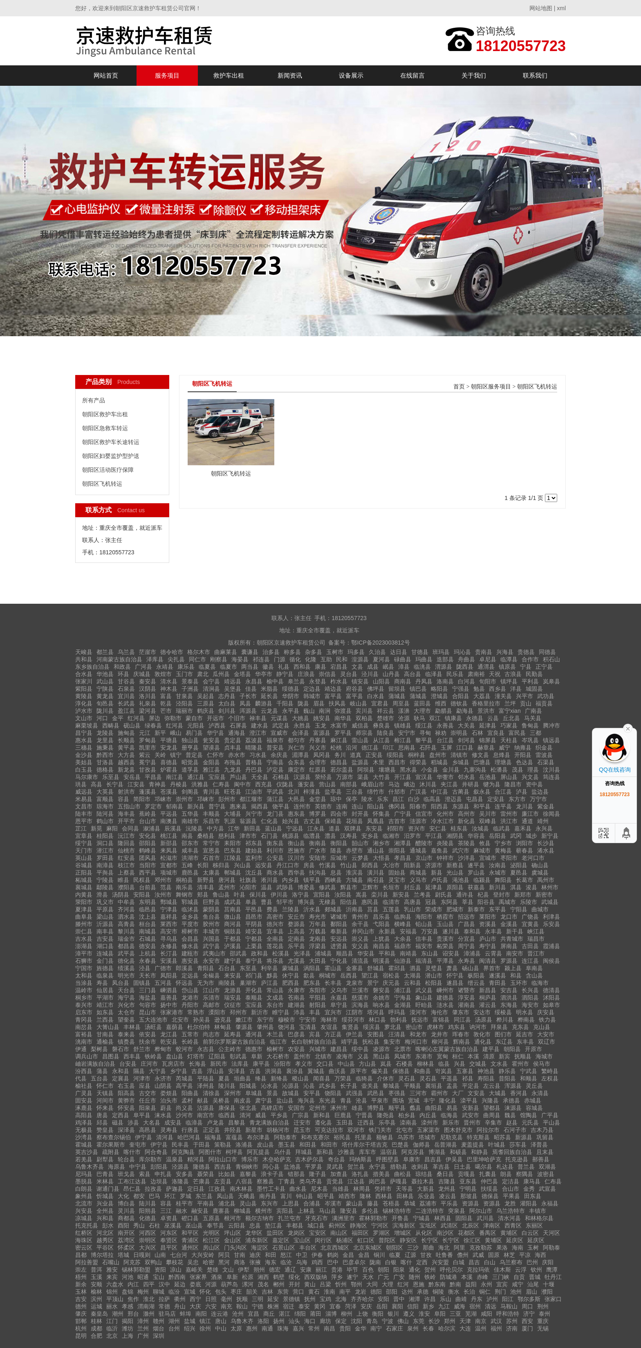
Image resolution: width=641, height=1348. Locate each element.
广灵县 (83, 1093)
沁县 (309, 1085)
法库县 (240, 1063)
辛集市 (493, 1122)
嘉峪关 (194, 1269)
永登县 (317, 681)
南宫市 (205, 1115)
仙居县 (105, 990)
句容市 (147, 1005)
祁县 (467, 1078)
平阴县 (253, 924)
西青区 (513, 1225)
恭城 (409, 1203)
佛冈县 (397, 806)
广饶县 (530, 916)
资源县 (470, 1203)
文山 (228, 1269)
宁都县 (253, 938)
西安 (527, 1321)
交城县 (477, 1063)
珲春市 (460, 1034)
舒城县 (375, 968)
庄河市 (149, 1063)
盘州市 (437, 755)
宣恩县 (211, 850)
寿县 (102, 983)
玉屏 (446, 747)
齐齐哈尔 (362, 1299)
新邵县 (168, 843)
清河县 (164, 1137)
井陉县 (232, 1130)
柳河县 (440, 1041)
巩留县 (545, 1137)
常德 (164, 1306)
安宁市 (406, 733)
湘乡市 (381, 843)
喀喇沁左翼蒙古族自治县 (446, 1049)
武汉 (496, 1321)
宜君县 (379, 703)
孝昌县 (402, 858)
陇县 (303, 703)
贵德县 (526, 652)
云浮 (521, 1269)
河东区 (168, 1233)
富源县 (321, 733)
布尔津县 (258, 1137)
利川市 (275, 850)
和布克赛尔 (315, 1137)
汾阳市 (282, 1063)
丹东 (476, 1299)
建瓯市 (190, 953)
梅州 (143, 1291)
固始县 (397, 872)
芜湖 (471, 1313)
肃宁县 (263, 1100)
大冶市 (391, 865)
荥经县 (323, 777)
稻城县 (439, 762)
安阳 (383, 1299)
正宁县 (544, 666)
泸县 (521, 791)
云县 (493, 718)
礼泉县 (147, 703)
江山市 (211, 990)
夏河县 (381, 659)
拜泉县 (499, 1027)
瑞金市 (126, 938)
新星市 (253, 1130)
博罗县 (317, 813)
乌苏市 (406, 1137)
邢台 (133, 1313)
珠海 (283, 1328)
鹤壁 (279, 1277)
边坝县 (159, 1181)
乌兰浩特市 (510, 1210)
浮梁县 (317, 946)
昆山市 (147, 1012)
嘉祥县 (168, 916)
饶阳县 (333, 1093)
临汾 (174, 1291)
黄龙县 (105, 696)
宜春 (335, 1306)
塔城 (123, 1255)
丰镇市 (537, 1210)
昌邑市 (253, 916)
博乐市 (249, 1159)
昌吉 (474, 1262)
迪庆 (255, 1255)
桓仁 (458, 1056)
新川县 (497, 887)
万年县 (317, 924)
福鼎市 (402, 946)
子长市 (248, 696)
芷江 (81, 828)
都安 (139, 1196)
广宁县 (402, 813)
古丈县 (311, 821)
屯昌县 (474, 799)
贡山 (525, 703)
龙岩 (360, 1291)
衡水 (453, 1291)
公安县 (275, 858)
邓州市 (163, 880)
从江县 (381, 740)
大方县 (126, 755)
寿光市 (317, 916)
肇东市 (460, 1012)
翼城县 (316, 1071)
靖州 (543, 821)
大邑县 (296, 799)
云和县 (412, 983)
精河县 (195, 1159)
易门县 (194, 733)
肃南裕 (476, 674)
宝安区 (317, 1233)
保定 (341, 1321)
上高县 (296, 931)
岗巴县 (377, 1181)
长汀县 (168, 953)
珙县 (81, 784)
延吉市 (524, 1034)
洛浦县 (244, 1144)
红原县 (317, 769)
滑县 (102, 894)
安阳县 (141, 894)
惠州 (252, 1328)
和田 (270, 1255)
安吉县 (509, 990)
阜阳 (440, 1313)
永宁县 (377, 1166)
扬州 (279, 1321)
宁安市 (307, 1019)
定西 (422, 1262)
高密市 (275, 916)
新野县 (205, 880)
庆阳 (548, 1262)
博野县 (375, 1108)
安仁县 (437, 828)
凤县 (245, 703)
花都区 (466, 1233)
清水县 (168, 681)
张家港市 (171, 1012)
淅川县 (269, 880)
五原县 (211, 1218)
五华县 (190, 813)
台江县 (445, 740)
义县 (363, 1056)
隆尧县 (385, 1115)
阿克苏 (132, 1262)
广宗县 (300, 1115)
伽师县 (421, 1144)
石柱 (154, 1225)
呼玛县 (397, 1012)
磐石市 (120, 1049)
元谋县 (279, 718)
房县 (309, 865)
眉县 (319, 703)
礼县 (283, 666)
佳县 (251, 688)
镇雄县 (402, 725)
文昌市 (83, 806)
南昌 (329, 1328)
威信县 (360, 725)
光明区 (211, 1233)
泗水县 (126, 916)
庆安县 (545, 1012)
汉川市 (296, 858)
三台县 (354, 791)
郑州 (449, 1321)
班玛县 (441, 652)
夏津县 (83, 909)
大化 (123, 1196)
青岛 (372, 1321)
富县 (166, 696)
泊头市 (168, 1100)
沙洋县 (466, 858)
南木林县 (241, 1188)
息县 (336, 872)
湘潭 (414, 1299)
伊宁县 (143, 1137)
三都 (535, 733)
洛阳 (263, 1321)
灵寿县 (168, 1130)
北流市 (83, 1203)
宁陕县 (105, 688)
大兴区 (147, 1247)
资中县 (534, 784)
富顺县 (105, 799)
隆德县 (201, 1166)
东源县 (460, 806)
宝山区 (302, 1240)
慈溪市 (360, 997)
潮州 (117, 1313)
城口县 (316, 1225)
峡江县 (536, 931)
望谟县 (211, 747)
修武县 (327, 887)
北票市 (402, 1049)
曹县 (266, 902)
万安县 (429, 931)
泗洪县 (509, 997)
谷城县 (83, 865)
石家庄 (394, 1328)
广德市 (163, 968)
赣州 (158, 1321)
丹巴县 (253, 769)
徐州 (205, 1328)
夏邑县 (518, 872)
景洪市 (486, 710)
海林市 (329, 1019)
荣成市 (433, 909)
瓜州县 (221, 674)
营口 (298, 1291)
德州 (81, 1306)
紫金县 (545, 806)
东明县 (147, 902)
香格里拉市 (486, 703)
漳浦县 (472, 953)
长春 (428, 1328)
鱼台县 (211, 916)
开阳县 (522, 755)
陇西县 (464, 666)
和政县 (122, 666)
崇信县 (327, 674)
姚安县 (321, 718)
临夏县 (207, 666)
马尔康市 (86, 777)
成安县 (173, 1122)
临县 (444, 1063)
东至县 (248, 968)
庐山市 (487, 938)
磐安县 (381, 990)
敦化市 (482, 1034)
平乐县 (449, 1203)
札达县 (504, 1166)
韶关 (252, 1291)
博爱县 (306, 887)
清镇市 (459, 755)
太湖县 (412, 975)
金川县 (450, 769)
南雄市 (190, 821)
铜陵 (438, 1291)
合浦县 (311, 1203)
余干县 (360, 924)
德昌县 (338, 762)
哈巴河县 (188, 1137)
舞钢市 (184, 894)
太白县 (226, 703)
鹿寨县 (221, 1210)
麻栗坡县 (86, 725)
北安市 (180, 1019)
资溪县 (487, 924)
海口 (310, 1321)
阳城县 (248, 1085)
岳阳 (382, 1306)
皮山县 (265, 1144)
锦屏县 (487, 740)
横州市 (263, 1210)
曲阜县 (83, 916)
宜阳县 (321, 894)
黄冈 (319, 1306)
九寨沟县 (475, 769)
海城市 (544, 1056)
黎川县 (126, 931)
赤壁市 (354, 850)
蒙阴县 (211, 909)
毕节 (352, 1269)
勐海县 (464, 710)
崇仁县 (83, 931)
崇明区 (147, 1240)
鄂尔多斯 (529, 1299)
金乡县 (190, 916)
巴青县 (105, 1174)
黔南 (455, 1284)
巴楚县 (400, 1144)
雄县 (357, 1108)
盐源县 (360, 762)
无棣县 (327, 902)
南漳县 (105, 865)
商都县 (126, 1218)
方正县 (333, 1034)
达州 (407, 1291)
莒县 (373, 909)
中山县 (346, 1063)
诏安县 (450, 953)
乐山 (445, 1299)
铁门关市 (380, 1130)
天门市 (83, 850)
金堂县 (317, 799)
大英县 (105, 791)
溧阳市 (217, 1012)
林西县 (442, 1218)
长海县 (197, 1063)
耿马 (419, 718)
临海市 (540, 983)
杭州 (81, 1328)
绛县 (261, 1078)
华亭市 (263, 674)
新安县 (401, 894)
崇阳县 (397, 850)
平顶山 (114, 1299)
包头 (220, 1291)
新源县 (523, 1137)
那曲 (428, 1247)
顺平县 (397, 1108)
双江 (435, 718)
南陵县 (226, 983)
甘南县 (105, 1034)
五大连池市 (153, 1019)
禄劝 (440, 733)
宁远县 (294, 828)
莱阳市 (487, 916)
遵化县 (323, 1122)
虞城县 (540, 872)
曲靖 (461, 1299)
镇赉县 (126, 1041)
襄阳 (397, 1306)
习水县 (258, 755)
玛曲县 (424, 659)
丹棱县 (178, 784)
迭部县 (445, 659)
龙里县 (105, 740)
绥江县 (424, 725)
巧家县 (509, 725)
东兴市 (269, 1203)
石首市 (211, 858)
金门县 (105, 960)
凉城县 (83, 1218)
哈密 (208, 1262)
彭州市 (226, 799)
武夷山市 (214, 953)
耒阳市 (232, 843)
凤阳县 (168, 975)
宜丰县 (275, 931)
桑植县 (205, 835)
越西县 (126, 762)
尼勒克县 (451, 1137)
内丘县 (428, 1115)
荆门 (500, 1291)
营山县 (327, 784)
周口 (527, 1306)
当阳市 (147, 865)
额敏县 (384, 1137)
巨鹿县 (343, 1115)
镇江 (205, 1321)
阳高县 (126, 1093)
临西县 (226, 1115)
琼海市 (105, 806)
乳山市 (412, 909)
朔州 (259, 1269)
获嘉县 (476, 887)
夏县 (224, 1078)
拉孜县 (153, 1188)
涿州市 (338, 1108)
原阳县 (455, 887)
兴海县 (504, 652)
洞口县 (105, 843)
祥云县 (385, 710)
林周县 (361, 1188)
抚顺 (242, 1299)
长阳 (202, 865)
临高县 (432, 799)
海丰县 (126, 813)
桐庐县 (487, 997)
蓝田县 (422, 703)
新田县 (252, 828)
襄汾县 (294, 1071)
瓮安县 (211, 740)
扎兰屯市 (289, 1218)
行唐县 (190, 1130)
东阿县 (449, 902)
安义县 (360, 946)
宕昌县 (338, 666)
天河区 (551, 1233)
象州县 (83, 1196)
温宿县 (388, 1152)
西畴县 (110, 725)
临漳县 (194, 1122)
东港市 (424, 1056)
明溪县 (381, 960)
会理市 (317, 762)
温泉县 (174, 1159)
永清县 (540, 1093)
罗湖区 (381, 1233)
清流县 (360, 960)
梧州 (81, 1277)
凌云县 (447, 1196)
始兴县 (290, 821)
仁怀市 (215, 755)
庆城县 (141, 674)
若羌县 (83, 1159)
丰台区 (307, 1247)
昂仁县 (132, 1188)
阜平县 (141, 1115)
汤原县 (483, 1019)
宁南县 (275, 762)
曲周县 (491, 1115)
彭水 (108, 1225)
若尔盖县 (341, 769)
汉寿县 (348, 835)
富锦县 (441, 1019)
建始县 (253, 850)
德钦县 (459, 703)
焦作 (133, 1299)
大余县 (402, 938)
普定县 (194, 755)
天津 (465, 1321)
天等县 (404, 1188)
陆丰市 (83, 813)
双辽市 (546, 1041)
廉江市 (530, 813)
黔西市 (105, 755)
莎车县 (518, 1144)
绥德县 (290, 688)
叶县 (239, 894)
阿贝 (224, 1255)
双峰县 (487, 821)
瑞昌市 (536, 938)
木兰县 (275, 1034)
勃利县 (398, 1019)
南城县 (147, 931)
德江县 (370, 747)
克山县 (541, 1027)
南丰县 (105, 931)
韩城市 (311, 696)
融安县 (199, 1210)
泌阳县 (518, 865)
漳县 (404, 666)
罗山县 (476, 872)
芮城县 (184, 1078)
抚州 (310, 1299)
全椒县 (211, 975)
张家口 (553, 1299)
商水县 (275, 872)
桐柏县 (184, 880)
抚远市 (419, 1019)
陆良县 (385, 733)
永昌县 (253, 681)
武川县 (485, 1218)
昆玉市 (302, 1130)
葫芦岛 (229, 1284)
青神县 (157, 784)
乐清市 (211, 997)
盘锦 (127, 1291)
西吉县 (222, 1166)
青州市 (360, 916)
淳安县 (466, 997)
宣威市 (279, 733)
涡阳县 (311, 968)
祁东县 (253, 843)
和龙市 (418, 1034)
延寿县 (232, 1034)
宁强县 (460, 688)
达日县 (398, 652)
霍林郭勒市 (373, 1218)
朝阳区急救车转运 (105, 428)
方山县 (367, 1063)
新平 (160, 733)
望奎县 (126, 1019)
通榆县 (105, 1041)
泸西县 (217, 725)
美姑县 (83, 762)
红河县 (136, 718)
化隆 (310, 659)
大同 (372, 1284)
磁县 (117, 1122)
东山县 (429, 953)
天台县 (126, 990)
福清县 (424, 960)
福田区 (360, 1233)
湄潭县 (300, 755)
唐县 (102, 1115)
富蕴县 (234, 1137)
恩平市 (83, 821)
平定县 (470, 1085)
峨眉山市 (372, 784)
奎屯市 (137, 1144)
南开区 (126, 1233)
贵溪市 (445, 938)
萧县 (452, 968)
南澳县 (168, 821)
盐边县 (540, 791)
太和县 (83, 975)
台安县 (128, 1063)
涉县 (133, 1122)
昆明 (81, 1335)
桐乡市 (83, 997)
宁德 (257, 1306)
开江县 (402, 777)
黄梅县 (503, 850)
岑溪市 (333, 1203)
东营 (283, 1291)
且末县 (545, 1152)
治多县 (271, 652)
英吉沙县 (86, 1152)
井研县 (470, 784)
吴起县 (205, 696)
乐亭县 (387, 1122)
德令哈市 (171, 652)
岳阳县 (497, 835)
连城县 (105, 953)
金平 (117, 718)
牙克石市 (316, 1218)
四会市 (338, 813)
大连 (465, 1328)
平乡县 (279, 1115)
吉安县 (105, 938)
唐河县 (226, 880)
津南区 (491, 1225)
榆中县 (275, 681)
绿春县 (153, 725)
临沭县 (190, 909)
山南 (160, 1255)
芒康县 (201, 1181)
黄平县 (126, 747)
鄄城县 (168, 902)
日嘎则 (141, 1255)
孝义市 (303, 1063)
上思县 (290, 1203)
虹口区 (365, 1240)
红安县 (126, 858)
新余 (81, 1284)
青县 (346, 1100)
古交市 (147, 1093)
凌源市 (381, 1049)
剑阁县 (190, 791)
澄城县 (439, 696)
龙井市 (439, 1034)
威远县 (83, 791)
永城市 (497, 872)
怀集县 (381, 813)
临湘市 (391, 835)
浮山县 (215, 1071)
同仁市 (197, 659)
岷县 (388, 666)
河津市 (141, 1078)
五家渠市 (428, 1130)
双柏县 (364, 718)
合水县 (83, 674)
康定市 (296, 769)
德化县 (126, 960)
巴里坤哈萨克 (484, 1159)
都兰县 (105, 652)
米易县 (83, 799)
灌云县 (487, 1005)
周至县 (401, 703)
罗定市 (153, 806)
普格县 (253, 762)
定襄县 (120, 1078)
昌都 (81, 1255)
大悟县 (381, 858)
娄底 (195, 1284)
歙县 (309, 975)
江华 (234, 828)
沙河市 (184, 1115)
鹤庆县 (205, 710)
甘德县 (419, 652)
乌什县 (282, 1152)
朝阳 (383, 1269)
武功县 (545, 696)
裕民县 (342, 1137)
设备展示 (351, 75)
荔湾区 (126, 1240)
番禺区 (487, 1233)
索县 (144, 1174)
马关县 (532, 718)
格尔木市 (198, 652)
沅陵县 (194, 828)
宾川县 (364, 710)
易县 (452, 1108)
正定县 (211, 1130)
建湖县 (296, 1005)
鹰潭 (552, 1269)
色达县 (524, 762)
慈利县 (226, 835)
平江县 (433, 835)
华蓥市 (445, 777)
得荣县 (418, 762)
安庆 (366, 1306)
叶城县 (496, 1144)
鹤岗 (332, 1255)
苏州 (512, 1321)
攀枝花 (174, 1262)
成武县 (232, 902)
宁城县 (421, 1218)
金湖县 (402, 1005)
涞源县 (513, 1108)
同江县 (462, 1019)
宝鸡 (325, 1299)
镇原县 (507, 666)
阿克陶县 (183, 1152)
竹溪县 (327, 865)
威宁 (504, 747)
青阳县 (205, 968)
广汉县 (418, 791)
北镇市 (323, 1056)
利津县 (551, 916)
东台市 (275, 1005)
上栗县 (253, 946)
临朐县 (402, 916)
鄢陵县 (105, 887)
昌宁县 (83, 733)
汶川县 (551, 769)
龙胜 (510, 1203)
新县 (436, 872)
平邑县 (253, 909)
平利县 (530, 681)
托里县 (363, 1137)
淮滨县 (354, 872)
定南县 (296, 938)
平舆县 (105, 872)
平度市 (190, 924)
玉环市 (518, 983)
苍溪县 (168, 791)
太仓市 (126, 1012)
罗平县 (343, 733)
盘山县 (174, 1056)
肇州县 (265, 1027)
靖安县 (253, 931)
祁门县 (253, 975)
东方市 (517, 799)
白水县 (375, 696)
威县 (261, 1115)
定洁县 (510, 1181)
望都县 (491, 1108)
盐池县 (292, 1166)
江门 (112, 1321)
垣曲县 (242, 1078)
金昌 (348, 1255)
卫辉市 (370, 887)
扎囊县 (487, 1174)
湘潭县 (402, 843)
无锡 (543, 1328)
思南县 (406, 747)
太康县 (211, 872)
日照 (211, 1299)
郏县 (202, 894)
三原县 (205, 703)
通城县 (418, 850)
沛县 (299, 1012)
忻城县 (105, 1196)
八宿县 (244, 1181)
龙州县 (446, 1188)
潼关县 (503, 696)
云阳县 (236, 1225)
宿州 (475, 1306)
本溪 (473, 1056)
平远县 (168, 813)
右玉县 (126, 1085)
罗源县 (509, 960)
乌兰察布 (511, 1262)
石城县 (147, 938)
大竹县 (381, 777)
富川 (286, 1196)
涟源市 (418, 821)
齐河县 (126, 909)
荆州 (543, 1306)
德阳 (376, 1291)
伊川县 (279, 894)
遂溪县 (497, 975)
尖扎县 (176, 659)
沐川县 (428, 784)
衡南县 (317, 843)
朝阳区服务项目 (491, 387)
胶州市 (211, 924)
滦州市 (429, 1122)
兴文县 (530, 777)
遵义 (409, 1313)
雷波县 (544, 755)
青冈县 (83, 1019)
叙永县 (482, 791)
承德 (422, 1291)
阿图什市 (210, 1152)
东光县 (327, 1100)
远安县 (263, 865)
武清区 (449, 1225)
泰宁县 (253, 960)
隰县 (139, 1071)
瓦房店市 (173, 1063)
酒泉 (216, 1277)
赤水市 (236, 755)
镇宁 (176, 755)
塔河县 (375, 1012)
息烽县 (501, 755)
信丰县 (424, 938)
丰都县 (294, 1225)
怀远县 (184, 983)
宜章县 (83, 835)
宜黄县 (530, 924)
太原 (236, 1328)
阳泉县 (147, 1108)
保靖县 (333, 821)
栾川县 (379, 894)
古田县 (530, 946)
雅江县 (211, 769)
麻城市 (482, 850)
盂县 (452, 1085)
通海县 (236, 733)
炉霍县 (168, 769)
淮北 (149, 1299)
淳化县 (83, 703)
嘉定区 (280, 1240)
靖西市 (347, 1196)
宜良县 (495, 733)
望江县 (370, 975)
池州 (516, 1291)
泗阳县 (530, 997)
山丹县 (391, 674)
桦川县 (504, 1019)
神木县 (168, 688)
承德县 (511, 1100)
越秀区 (105, 1240)
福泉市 (275, 740)
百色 (368, 1269)
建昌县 (338, 1049)
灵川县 (126, 1210)
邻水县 (466, 777)
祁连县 (261, 659)
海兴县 (306, 1100)
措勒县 (398, 1166)
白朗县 (83, 1188)
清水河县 (509, 1218)
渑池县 (460, 880)
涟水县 (445, 1005)
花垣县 (354, 821)
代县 (81, 1078)
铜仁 (485, 1291)
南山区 (338, 1233)
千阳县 (285, 703)
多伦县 (370, 1210)
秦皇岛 (99, 1313)
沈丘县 (253, 872)
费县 (272, 909)
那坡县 (468, 1196)
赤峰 (482, 1277)
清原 (489, 1056)
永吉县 (205, 1049)
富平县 (333, 696)
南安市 (514, 953)
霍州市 (520, 1063)
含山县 (534, 975)
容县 (123, 799)
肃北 (202, 674)
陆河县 (105, 813)
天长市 (147, 975)
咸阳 (486, 1313)
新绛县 (279, 1078)
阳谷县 (486, 902)
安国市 (296, 1108)
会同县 (130, 828)
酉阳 (123, 1225)
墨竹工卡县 (271, 1188)
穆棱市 (286, 1019)
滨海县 (360, 1005)
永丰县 (493, 931)
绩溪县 (126, 968)
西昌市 (397, 762)
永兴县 (544, 828)
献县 (202, 1100)
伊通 (81, 1049)
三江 (166, 1210)
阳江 (507, 1299)
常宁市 (211, 843)
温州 (480, 1328)
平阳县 (317, 997)
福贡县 (544, 703)
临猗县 (364, 1078)
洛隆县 (180, 1181)
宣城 (189, 1291)
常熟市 (195, 1012)
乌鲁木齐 (242, 1321)
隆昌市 (513, 784)
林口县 (377, 1019)
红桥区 (83, 1233)
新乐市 (450, 1122)
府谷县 (354, 688)
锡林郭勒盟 (136, 1269)
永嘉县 (338, 997)
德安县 (147, 946)
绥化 (294, 1277)
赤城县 (532, 1100)
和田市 (329, 1144)
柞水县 (338, 681)
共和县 (83, 659)
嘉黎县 (248, 1174)
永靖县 (164, 666)
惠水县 (83, 740)
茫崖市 (147, 652)
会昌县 (190, 938)
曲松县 (402, 1174)
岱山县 (190, 990)
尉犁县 (105, 1159)
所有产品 (93, 400)
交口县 (325, 1063)
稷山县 (300, 1078)
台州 (174, 1328)
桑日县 (445, 1174)
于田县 (201, 1144)
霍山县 (333, 968)
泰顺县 (253, 997)
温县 (266, 887)
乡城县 (460, 762)
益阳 (471, 1284)
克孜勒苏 (480, 1247)
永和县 (120, 1071)
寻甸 (425, 733)
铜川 (379, 1255)
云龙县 (269, 710)
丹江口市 (287, 865)
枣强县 (397, 1093)
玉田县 (344, 1122)
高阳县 (83, 1115)
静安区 (408, 1240)
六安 (211, 1306)
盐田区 (275, 1233)
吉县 (197, 1071)
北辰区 (470, 1225)
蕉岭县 (147, 813)
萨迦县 (174, 1188)
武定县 (280, 725)
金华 (360, 1328)
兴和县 (105, 1218)
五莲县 (391, 909)
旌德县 (105, 968)
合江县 (503, 791)
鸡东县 (456, 1027)
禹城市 (507, 902)
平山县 (551, 1122)
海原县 (116, 1166)
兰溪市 (360, 990)
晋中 (399, 1299)
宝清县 (307, 1027)
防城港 (448, 1277)
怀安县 (126, 1108)
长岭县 (190, 1041)
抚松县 (370, 1041)
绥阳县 (395, 755)
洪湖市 (190, 858)
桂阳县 (105, 835)
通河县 (253, 1034)
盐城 (189, 1321)
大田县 (317, 960)
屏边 (154, 718)
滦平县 (468, 1100)
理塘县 (503, 762)
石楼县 (404, 1063)
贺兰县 (356, 1166)
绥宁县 (83, 843)
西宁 (195, 1299)
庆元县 (391, 983)
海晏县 (240, 659)
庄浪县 (306, 674)
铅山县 (424, 924)
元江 (144, 733)
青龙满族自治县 (269, 1122)
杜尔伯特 (198, 1027)
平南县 (205, 1203)
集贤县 (350, 1027)
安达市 (482, 1012)
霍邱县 (397, 968)
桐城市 (327, 975)
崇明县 (459, 733)
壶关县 (370, 1085)
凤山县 (225, 1196)
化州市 (445, 813)
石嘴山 (110, 1262)
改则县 (419, 1166)
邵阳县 (147, 843)
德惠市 (253, 1049)
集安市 (392, 1041)
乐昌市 (211, 821)
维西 (440, 703)
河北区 (105, 1233)
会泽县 (300, 733)
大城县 (497, 1093)
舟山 (180, 1306)
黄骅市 (126, 1100)
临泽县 (433, 674)
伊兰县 (354, 1034)
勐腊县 (443, 710)
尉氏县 (443, 894)
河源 (211, 1284)
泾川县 (370, 674)
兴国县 (211, 938)
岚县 (386, 1063)
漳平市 (83, 953)
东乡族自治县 (92, 666)
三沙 (413, 1247)
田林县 (405, 1196)
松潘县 (499, 769)
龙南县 (317, 938)
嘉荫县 (174, 1027)
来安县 (232, 975)
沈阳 (356, 1321)
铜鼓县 (232, 931)
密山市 (414, 1027)
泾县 (144, 968)
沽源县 (205, 1108)
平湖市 (105, 997)
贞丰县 (232, 747)
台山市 (147, 821)
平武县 (275, 791)
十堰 (548, 1284)
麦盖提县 (472, 1144)
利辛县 (269, 968)
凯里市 (147, 747)
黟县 (272, 975)
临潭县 (509, 659)
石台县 (226, 968)
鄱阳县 (338, 924)
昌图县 (110, 1056)
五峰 (187, 865)
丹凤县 (424, 681)
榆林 (96, 1291)
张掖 (255, 1262)
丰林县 (132, 1027)
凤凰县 (375, 821)
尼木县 (319, 1188)
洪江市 (509, 821)
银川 (393, 1313)
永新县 (387, 931)
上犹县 (381, 938)
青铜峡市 (246, 1166)
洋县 (516, 688)
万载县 (317, 931)
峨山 (176, 733)
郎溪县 (184, 968)
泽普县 (539, 1144)
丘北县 (511, 718)
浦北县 (226, 1203)
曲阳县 (433, 1108)
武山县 (105, 681)
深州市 (232, 1093)
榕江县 (402, 740)
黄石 (314, 1291)
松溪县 (280, 953)
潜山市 (433, 975)
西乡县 (497, 688)
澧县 (330, 835)
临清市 (391, 902)
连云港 (219, 1313)
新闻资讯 (290, 75)
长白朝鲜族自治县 (314, 1041)
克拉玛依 (478, 1269)
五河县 (163, 983)
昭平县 (325, 1196)
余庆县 (279, 755)
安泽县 (236, 1071)
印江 (388, 747)
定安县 (495, 799)
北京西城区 (334, 1247)
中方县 (215, 828)
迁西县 (365, 1122)
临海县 (449, 1115)
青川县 (211, 791)
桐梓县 (416, 755)
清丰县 (205, 887)
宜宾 (502, 1284)
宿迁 (288, 1306)
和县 (516, 975)
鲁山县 (221, 894)
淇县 (516, 887)
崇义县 (360, 938)
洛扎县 (360, 1174)
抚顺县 (522, 1056)
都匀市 (296, 740)
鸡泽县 (83, 1122)
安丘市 (296, 916)
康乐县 (186, 666)
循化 (295, 659)
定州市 (317, 1108)
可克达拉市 (329, 1130)
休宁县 (290, 975)
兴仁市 (296, 747)
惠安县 (190, 960)
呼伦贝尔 (451, 1269)
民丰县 (180, 1144)
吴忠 (193, 1262)
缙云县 (476, 983)
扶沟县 (317, 872)
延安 (273, 1299)
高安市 (168, 931)
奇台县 (336, 1159)
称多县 (292, 652)
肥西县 (290, 983)
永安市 (211, 960)
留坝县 (397, 688)
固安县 (83, 1100)
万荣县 (343, 1078)
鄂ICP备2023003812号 (380, 642)
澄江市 (258, 733)
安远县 (338, 938)
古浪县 (513, 674)
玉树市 (334, 652)
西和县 (302, 666)
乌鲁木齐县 (89, 1166)
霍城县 (83, 1144)
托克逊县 (516, 1159)
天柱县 (509, 740)
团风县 (147, 858)
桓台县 (147, 924)
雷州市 (509, 813)
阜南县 (534, 968)
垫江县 (273, 1225)
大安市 (545, 1034)
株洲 (273, 1306)
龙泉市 (354, 983)
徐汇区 (472, 1240)
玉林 (81, 1291)
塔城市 (427, 1137)
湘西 (263, 1277)
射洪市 (126, 791)
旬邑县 (105, 703)
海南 (517, 1247)
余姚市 (381, 997)
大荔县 (482, 696)
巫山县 (194, 1225)
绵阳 (300, 1313)
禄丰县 (258, 718)
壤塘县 (387, 769)
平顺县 (412, 1085)
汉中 (164, 1284)
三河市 (418, 1093)
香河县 (518, 1093)
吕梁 (325, 1284)
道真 (355, 755)
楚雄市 (385, 718)
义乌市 (338, 990)
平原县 (105, 909)
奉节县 (215, 1225)
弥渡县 (343, 710)
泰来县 (126, 1034)
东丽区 (534, 1225)
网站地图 (540, 8)
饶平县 (280, 806)
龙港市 (190, 997)
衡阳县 (338, 843)
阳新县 (412, 865)
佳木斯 (502, 1269)
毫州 (226, 1299)
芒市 (166, 710)
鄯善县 (540, 1159)
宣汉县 (424, 777)
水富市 (338, 725)
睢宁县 (280, 1012)
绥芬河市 (353, 1019)
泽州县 (205, 1085)
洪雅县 (199, 784)
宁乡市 (503, 843)
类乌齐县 (310, 1181)
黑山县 (381, 1056)
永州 (486, 1284)
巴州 (532, 1262)
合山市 (510, 1188)
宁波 (387, 1321)
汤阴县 (120, 894)
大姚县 (300, 718)
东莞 (418, 1321)
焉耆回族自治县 (512, 1152)
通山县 (375, 850)
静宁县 (285, 674)
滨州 (96, 1299)
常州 (314, 1328)
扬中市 (168, 1005)
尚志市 (211, 1034)
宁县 (525, 666)
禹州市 (545, 880)
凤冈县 (321, 755)
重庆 (543, 1321)
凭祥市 (383, 1188)
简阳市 (141, 799)
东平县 (497, 909)
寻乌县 (168, 938)
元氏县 (530, 1122)
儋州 (462, 1255)
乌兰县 (126, 652)
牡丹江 (553, 1277)
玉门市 (184, 674)
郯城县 (333, 909)
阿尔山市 (480, 1210)
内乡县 (290, 880)
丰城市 (211, 931)
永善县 (445, 725)
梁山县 (105, 916)
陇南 (375, 1262)
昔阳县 (507, 1078)
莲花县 (275, 946)
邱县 (102, 1122)
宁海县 (402, 997)
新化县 (466, 821)
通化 (414, 1269)
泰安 (304, 1306)
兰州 (143, 1328)
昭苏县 (502, 1137)
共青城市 (511, 938)
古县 (255, 1071)
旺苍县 (232, 791)
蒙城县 (290, 968)
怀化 (205, 1291)
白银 (391, 1262)
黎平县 (424, 740)
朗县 (506, 1174)
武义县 (424, 990)
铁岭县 (153, 1056)
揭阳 (127, 1321)
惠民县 (370, 902)
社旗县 (248, 880)
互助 (326, 659)
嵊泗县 (168, 990)
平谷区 (105, 1247)
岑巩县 (530, 740)
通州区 (190, 1247)
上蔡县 (126, 872)
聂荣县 (205, 1174)
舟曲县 (466, 659)
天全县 (259, 777)
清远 (490, 1306)
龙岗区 (296, 1233)
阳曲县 (190, 1093)
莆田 (315, 1313)
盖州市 (302, 1056)
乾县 (166, 703)
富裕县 (83, 1034)
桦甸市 (163, 1049)
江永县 (316, 828)
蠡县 (415, 1108)
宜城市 (487, 858)
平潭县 (445, 960)
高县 (96, 784)
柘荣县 (445, 946)
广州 (143, 1335)
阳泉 (399, 1269)
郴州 (279, 1284)
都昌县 (126, 946)
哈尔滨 (446, 1328)
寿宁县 (487, 946)
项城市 (168, 872)
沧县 (361, 1100)
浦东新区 (256, 1240)
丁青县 (286, 1181)
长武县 (126, 703)
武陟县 (285, 887)
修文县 (480, 755)
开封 (294, 1284)
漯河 (247, 1284)
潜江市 (105, 850)
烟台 (158, 1328)
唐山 (220, 1321)
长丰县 (333, 983)
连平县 (503, 806)
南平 (345, 1291)
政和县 (259, 953)
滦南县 (408, 1122)
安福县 (408, 931)
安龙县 (168, 747)
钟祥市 (445, 858)
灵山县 (248, 1203)
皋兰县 (296, 681)
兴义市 (317, 747)
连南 (341, 806)
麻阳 (112, 828)
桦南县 (526, 1019)
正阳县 (83, 872)
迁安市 (302, 1122)
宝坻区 (428, 1225)
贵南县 (483, 652)
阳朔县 (147, 1210)
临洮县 (422, 666)
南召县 (375, 880)
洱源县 (248, 710)
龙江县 (168, 1034)
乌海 (301, 1262)
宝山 (158, 1277)
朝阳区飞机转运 (102, 483)
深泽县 (126, 1130)
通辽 (290, 1269)
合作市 (530, 659)
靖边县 (333, 688)
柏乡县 (406, 1115)
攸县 (485, 843)
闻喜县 (321, 1078)
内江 (133, 1284)
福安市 (424, 946)
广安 (399, 1277)
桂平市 (184, 1203)
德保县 (490, 1196)
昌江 (398, 799)
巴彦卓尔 (354, 1262)
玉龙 (320, 725)
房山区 (211, 1247)
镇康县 (453, 718)
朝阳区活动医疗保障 (108, 469)
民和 (341, 659)
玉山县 (445, 924)
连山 (357, 806)
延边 (180, 1284)
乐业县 (426, 1196)
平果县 (511, 1196)
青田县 (497, 983)
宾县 (314, 1034)
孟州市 (226, 887)
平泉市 (379, 1100)
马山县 (327, 1210)
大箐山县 (107, 1027)
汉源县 (302, 777)
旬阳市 (487, 681)
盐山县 (285, 1100)
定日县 (195, 1188)
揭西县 (259, 806)
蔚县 (166, 1108)
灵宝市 (397, 880)
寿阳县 (486, 1078)
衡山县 (296, 843)
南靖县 (408, 953)
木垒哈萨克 (276, 1159)
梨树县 (99, 1049)
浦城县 (323, 953)
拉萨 (164, 1299)
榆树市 (275, 1049)
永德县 (474, 718)
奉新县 (338, 931)
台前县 (147, 887)
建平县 (491, 1049)
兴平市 (524, 696)
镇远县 (551, 740)
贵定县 (232, 740)
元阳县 (195, 725)
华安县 (365, 953)
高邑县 (147, 1130)
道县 (334, 828)
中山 (220, 1328)
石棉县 (280, 777)
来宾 (112, 1277)
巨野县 (211, 902)
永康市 (296, 990)
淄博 (331, 1313)
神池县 (486, 1071)
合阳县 (460, 696)
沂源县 (105, 924)
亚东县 (468, 1181)
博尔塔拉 (102, 1255)
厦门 (527, 1328)
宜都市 (168, 865)
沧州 (238, 1313)
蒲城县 (397, 696)
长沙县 (545, 843)
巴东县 (232, 850)
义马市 (418, 880)
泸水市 (83, 710)
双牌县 (352, 828)
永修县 (168, 946)
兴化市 (126, 1005)
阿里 (459, 1247)
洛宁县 (300, 894)
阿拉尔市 (488, 1130)
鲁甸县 (530, 725)
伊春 (317, 1255)
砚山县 (132, 725)
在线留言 (412, 75)
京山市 (424, 858)
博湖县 (437, 1152)
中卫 (301, 1255)
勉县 (479, 688)
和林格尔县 (539, 1218)
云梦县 (360, 858)
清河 (245, 1115)
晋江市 (536, 953)
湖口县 (105, 946)
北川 (293, 791)
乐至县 (110, 777)
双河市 (356, 1130)
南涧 (324, 710)
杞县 (483, 894)
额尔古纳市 (259, 1218)
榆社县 (83, 1085)
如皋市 (551, 1005)
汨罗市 (412, 835)
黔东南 (437, 1284)
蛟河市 (184, 1049)
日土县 (462, 1166)
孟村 (187, 1100)
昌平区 (168, 1247)
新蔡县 (455, 865)
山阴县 (163, 1085)
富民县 (517, 733)
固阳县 (464, 1218)
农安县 (296, 1049)
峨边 (409, 784)
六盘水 (114, 1284)
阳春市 (418, 806)
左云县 (491, 1085)
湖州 (174, 1321)
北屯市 (404, 1130)
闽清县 (487, 960)
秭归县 (221, 865)
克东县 (520, 1027)
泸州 (492, 1299)
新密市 (544, 894)
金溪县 (509, 924)
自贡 (519, 1277)
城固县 (534, 688)
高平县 (184, 1085)
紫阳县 (83, 688)
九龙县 (232, 769)
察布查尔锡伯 (113, 1137)
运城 (96, 1306)
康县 (320, 666)
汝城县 (480, 828)
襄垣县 (433, 1085)
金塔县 (242, 674)
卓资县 (168, 1218)
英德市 (323, 806)
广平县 (549, 1115)
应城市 (338, 858)
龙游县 (232, 990)
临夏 (395, 1255)
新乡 (428, 1306)
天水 (368, 1277)
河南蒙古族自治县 (119, 659)
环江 (170, 1196)
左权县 (549, 1078)
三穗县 (83, 747)
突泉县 (456, 1210)
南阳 (201, 1313)
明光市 (126, 975)
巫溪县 (173, 1225)
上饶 (362, 1313)
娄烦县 (168, 1093)
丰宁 (429, 1100)
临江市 (278, 1041)
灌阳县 (528, 1203)
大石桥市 (278, 1056)
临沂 (112, 1328)
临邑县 (147, 909)
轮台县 (126, 1159)
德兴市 (275, 924)
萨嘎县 (398, 1181)
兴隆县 (490, 1100)
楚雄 (212, 1269)
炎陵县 (445, 843)
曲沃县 (337, 1071)
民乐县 (455, 674)
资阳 (160, 1269)
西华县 (296, 872)
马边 (394, 784)
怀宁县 (455, 975)
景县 (272, 1093)
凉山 (176, 1269)
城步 (531, 835)
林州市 (549, 887)
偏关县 (379, 1071)
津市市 (248, 835)
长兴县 (530, 990)
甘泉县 (184, 696)
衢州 (180, 1299)
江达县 (356, 1181)
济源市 (433, 865)
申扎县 (163, 1174)
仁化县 (269, 821)
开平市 (126, 821)
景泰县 (190, 681)
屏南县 (509, 946)
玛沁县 (462, 652)
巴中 (332, 1262)
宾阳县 (285, 1210)
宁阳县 (518, 909)
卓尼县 (487, 659)
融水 (181, 1210)
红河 (403, 1284)
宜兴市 (333, 1012)
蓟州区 (337, 1225)
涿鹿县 (83, 1108)
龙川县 (524, 806)
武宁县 (211, 946)
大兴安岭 (202, 1255)
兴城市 (317, 1049)
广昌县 (466, 924)
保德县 (401, 1071)
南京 (480, 1321)
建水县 (259, 725)
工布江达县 (132, 1181)
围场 (398, 1100)
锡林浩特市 (397, 1210)
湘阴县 (455, 835)
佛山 (403, 1321)
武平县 (126, 953)
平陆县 (205, 1078)
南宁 (376, 1328)
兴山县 (242, 865)
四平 (149, 1284)
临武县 (501, 828)
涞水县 (163, 1115)
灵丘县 (534, 1085)
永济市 (163, 1078)
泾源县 (180, 1166)
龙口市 (509, 916)
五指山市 (129, 806)
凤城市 (402, 1056)
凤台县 (120, 983)
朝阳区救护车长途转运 (110, 442)
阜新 (256, 1056)
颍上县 (513, 968)
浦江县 (402, 990)
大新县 (425, 1188)
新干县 (514, 931)
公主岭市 (229, 1049)
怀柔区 (126, 1247)
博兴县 (306, 902)
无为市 (205, 983)
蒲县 (102, 1071)
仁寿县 (221, 784)
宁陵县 (105, 880)
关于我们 (474, 75)
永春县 (147, 960)
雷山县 (360, 740)
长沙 (434, 1321)
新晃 (96, 828)
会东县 (296, 762)
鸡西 (317, 1262)
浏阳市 (524, 843)
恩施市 (296, 850)
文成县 (275, 997)
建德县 (445, 997)
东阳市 (317, 990)
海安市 (530, 1005)
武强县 (354, 1093)
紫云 (144, 755)
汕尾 (533, 1284)
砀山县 (470, 968)
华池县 (105, 674)
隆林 (365, 1196)
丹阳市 (190, 1005)
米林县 (105, 1181)
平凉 (525, 1255)
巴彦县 (296, 1034)
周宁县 (466, 946)
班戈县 (126, 1174)
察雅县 (265, 1181)
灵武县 (334, 1166)
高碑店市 (272, 1108)
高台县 (412, 674)
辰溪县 (173, 828)
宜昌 (253, 1313)
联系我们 (535, 75)
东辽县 (504, 1041)
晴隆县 (253, 747)
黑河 (224, 1262)
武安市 (470, 1115)
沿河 (351, 747)
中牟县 (126, 902)
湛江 (284, 1313)
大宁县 (157, 1071)
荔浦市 (428, 1203)
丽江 (321, 1269)
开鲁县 (400, 1218)
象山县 (424, 997)
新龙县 (126, 769)
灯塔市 (195, 1056)
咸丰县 (190, 850)
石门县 (269, 835)
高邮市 (211, 1005)
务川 (340, 755)
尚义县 (184, 1108)
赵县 (512, 1122)
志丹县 (226, 696)
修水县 (190, 946)
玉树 (533, 1247)
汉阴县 (147, 688)
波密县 (545, 1174)
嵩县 (361, 894)
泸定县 (275, 769)
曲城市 (540, 909)
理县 (533, 769)
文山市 (83, 718)
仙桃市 (126, 850)
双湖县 (547, 1166)
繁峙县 (549, 1071)
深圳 (158, 1335)
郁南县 (174, 806)
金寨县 (354, 968)
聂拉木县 (422, 1181)
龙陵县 (105, 733)
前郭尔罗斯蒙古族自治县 (234, 1041)
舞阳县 (503, 880)
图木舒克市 (458, 1130)
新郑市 (522, 894)
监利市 (253, 858)
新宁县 (549, 835)
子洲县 (190, 688)
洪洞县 (273, 1071)
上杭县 (147, 953)
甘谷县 (126, 681)
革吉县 (441, 1166)
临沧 (286, 1262)
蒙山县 (354, 1203)
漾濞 (404, 710)
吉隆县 (446, 1181)
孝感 (127, 1306)
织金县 (544, 747)
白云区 (530, 1233)
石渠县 (545, 762)
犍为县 (491, 784)
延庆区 (514, 1240)
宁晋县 (364, 1115)
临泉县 (105, 975)
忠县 (255, 1225)
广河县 (143, 666)
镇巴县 (418, 688)
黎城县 (391, 1085)
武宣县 (547, 1188)
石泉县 (126, 688)
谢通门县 (107, 1188)
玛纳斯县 (360, 1159)
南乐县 (184, 887)
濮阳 (547, 1291)
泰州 (544, 1313)
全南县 (275, 938)
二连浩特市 (429, 1210)
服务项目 (167, 75)
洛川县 (147, 696)
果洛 (502, 1247)
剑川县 (226, 710)
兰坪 (510, 703)
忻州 (341, 1284)
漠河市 (418, 1012)
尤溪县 (296, 960)
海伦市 (439, 1012)
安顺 (96, 1284)
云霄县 (493, 953)
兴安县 (83, 1210)
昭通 (143, 1277)
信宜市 (424, 813)
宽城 (413, 1100)
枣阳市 (509, 858)
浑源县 (513, 1085)
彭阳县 (159, 1166)
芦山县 (238, 777)
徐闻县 (551, 813)
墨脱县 (83, 1181)
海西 (540, 1255)
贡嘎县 (466, 1174)
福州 (496, 1328)
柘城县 (83, 880)
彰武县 (238, 1056)
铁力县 (547, 1019)
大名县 (151, 1122)
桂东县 (459, 828)
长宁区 (429, 1240)
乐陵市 (528, 902)
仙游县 (402, 960)
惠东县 (296, 813)
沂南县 (354, 909)
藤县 (373, 1203)
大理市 (422, 710)
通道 (527, 821)
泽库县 (155, 659)
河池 (127, 1277)
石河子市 (515, 1130)
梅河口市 (416, 1041)
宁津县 (168, 909)
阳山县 (375, 806)
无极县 (83, 1130)
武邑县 (375, 1093)
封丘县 (412, 887)
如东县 (105, 1012)
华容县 (476, 835)
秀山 (139, 1225)
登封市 (501, 894)
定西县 (120, 1115)
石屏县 (238, 725)
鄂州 (356, 1284)
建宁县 (232, 960)
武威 (478, 1255)
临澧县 (311, 835)
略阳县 (439, 688)
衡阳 (377, 1313)
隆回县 (126, 843)
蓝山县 (273, 828)
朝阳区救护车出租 (105, 414)
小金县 (429, 769)
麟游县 (263, 703)
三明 (257, 1299)
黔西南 (177, 1277)
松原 (247, 1277)
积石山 (551, 659)
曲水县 (298, 1188)
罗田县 (105, 858)
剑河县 (466, 740)
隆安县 (348, 1210)
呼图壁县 (387, 1159)
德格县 (105, 769)
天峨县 (246, 1196)
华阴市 (290, 696)
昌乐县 (381, 916)
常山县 (275, 990)
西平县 (147, 872)
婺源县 (296, 924)
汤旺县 (153, 1027)
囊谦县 (249, 652)
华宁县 (215, 733)
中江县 (439, 791)
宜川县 (126, 696)
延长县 (269, 696)
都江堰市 (251, 799)
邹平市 (285, 902)
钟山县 (304, 1196)
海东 (270, 1262)
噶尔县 (483, 1166)
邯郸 (81, 1321)
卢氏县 (439, 880)
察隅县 (524, 1174)
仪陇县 (285, 784)
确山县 (540, 865)
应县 (144, 1085)
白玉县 (83, 769)
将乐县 (275, 960)
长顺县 (126, 740)
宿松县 (391, 975)
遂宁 (352, 1277)
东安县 (374, 828)
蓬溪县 (147, 791)
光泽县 (302, 953)
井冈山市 (363, 931)
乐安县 (551, 924)
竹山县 (348, 865)
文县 (357, 666)
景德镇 (291, 1299)
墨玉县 (286, 1144)
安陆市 (317, 858)
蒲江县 (275, 799)
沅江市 (126, 835)
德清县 (551, 990)
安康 (306, 1269)
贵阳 (345, 1328)
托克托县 (86, 1225)
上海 (127, 1335)
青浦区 (190, 1240)
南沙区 (445, 1233)
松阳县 (433, 983)
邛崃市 (163, 799)
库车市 (367, 1152)
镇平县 (311, 880)
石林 (477, 733)
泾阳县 (184, 703)
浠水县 (545, 850)
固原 (494, 1255)
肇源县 (244, 1027)
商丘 (269, 1313)
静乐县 (507, 1071)
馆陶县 (528, 1115)
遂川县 (450, 931)
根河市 (232, 1218)
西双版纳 (315, 1277)
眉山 (531, 1291)
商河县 (232, 924)
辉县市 (348, 887)
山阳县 (381, 681)
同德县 (547, 652)
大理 (387, 1284)
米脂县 (269, 688)
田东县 (532, 1196)
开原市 (533, 1049)
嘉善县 (168, 997)
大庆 (195, 1306)
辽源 (410, 1255)
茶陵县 (466, 843)
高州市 (466, 813)
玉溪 (96, 1277)
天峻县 (83, 652)
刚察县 (218, 659)
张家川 (83, 681)
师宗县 (364, 733)
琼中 (336, 799)
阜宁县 (338, 1005)
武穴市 (460, 850)
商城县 (418, 872)
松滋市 (168, 858)
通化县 (482, 1041)
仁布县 (553, 1181)
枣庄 (236, 1291)
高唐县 (412, 902)
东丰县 (525, 1041)
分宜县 (466, 938)
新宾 (504, 1056)
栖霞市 (445, 916)
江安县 (136, 784)
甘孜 (426, 1255)
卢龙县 (215, 1122)
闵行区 (323, 1240)
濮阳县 (126, 887)
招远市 (466, 916)
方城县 (354, 880)
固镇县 (141, 983)
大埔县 (232, 813)
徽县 (268, 666)
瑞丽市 (184, 710)
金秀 (529, 1188)
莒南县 (232, 909)
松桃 (336, 747)
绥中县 (360, 1049)
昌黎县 (236, 1122)
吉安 (81, 1299)
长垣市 (391, 887)
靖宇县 (349, 1041)
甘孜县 (147, 769)
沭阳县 (551, 997)
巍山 (309, 710)
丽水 (112, 1306)
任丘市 (147, 1100)
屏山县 (509, 777)
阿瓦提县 (258, 1152)
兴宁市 (253, 813)
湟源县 (360, 659)
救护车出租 (228, 75)
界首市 (491, 968)
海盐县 (147, 997)
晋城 (534, 1277)
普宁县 (217, 806)
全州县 (105, 1210)
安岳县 (132, 777)
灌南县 (466, 1005)
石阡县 (428, 747)
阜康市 (411, 1159)
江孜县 (217, 1188)
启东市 (83, 1012)
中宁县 (137, 1166)
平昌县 (153, 777)
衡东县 (275, 843)
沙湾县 (83, 1137)
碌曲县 (402, 659)
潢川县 (375, 872)
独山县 (190, 740)
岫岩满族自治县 (95, 1063)
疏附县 (110, 1152)
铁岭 (430, 1277)
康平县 (261, 1063)
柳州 (346, 1313)
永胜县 (302, 725)
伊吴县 (454, 1159)
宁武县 (528, 1071)
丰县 (314, 1012)
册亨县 (190, 747)
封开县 (360, 813)
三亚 (455, 1313)
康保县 (226, 1108)
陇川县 (105, 710)
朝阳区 (394, 1247)
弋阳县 (381, 924)
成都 (96, 1328)
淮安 (424, 1313)
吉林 (267, 1291)
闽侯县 (551, 960)
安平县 (311, 1093)
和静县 (479, 1152)
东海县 (509, 1005)
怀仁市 (105, 1085)
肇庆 (81, 1313)
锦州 (112, 1291)
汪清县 (397, 1034)
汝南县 (497, 865)
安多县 (184, 1174)
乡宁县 (178, 1071)
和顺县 (528, 1078)
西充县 (263, 784)
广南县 (533, 710)
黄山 (310, 1284)
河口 (102, 718)
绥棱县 (503, 1012)
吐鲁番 (444, 1255)
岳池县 (487, 777)
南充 (226, 1306)
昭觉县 (190, 762)
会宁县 (211, 681)
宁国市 (83, 968)
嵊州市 (445, 990)
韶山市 (360, 843)
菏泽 (350, 1306)
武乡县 (327, 1085)
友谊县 (329, 1027)
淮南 (329, 1291)
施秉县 (105, 747)
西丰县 (132, 1056)
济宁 (529, 1313)
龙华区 (253, 1233)
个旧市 (236, 718)
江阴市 (354, 1012)
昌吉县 (433, 1159)
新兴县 (195, 806)
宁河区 (379, 1225)
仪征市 (232, 1005)
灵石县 (406, 1078)
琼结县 (424, 1174)
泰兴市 (83, 1005)
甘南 (239, 1255)
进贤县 (338, 946)
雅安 (112, 1269)
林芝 (509, 1255)
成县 (373, 666)
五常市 (190, 1034)
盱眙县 (424, 1005)
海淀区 (259, 1247)
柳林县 (425, 1063)
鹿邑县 (190, 872)
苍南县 (296, 997)
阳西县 (439, 806)
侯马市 (541, 1063)
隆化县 (447, 1100)
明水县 (524, 1012)
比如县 (226, 1174)
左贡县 (222, 1181)
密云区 (83, 1247)
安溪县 (168, 960)
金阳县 (211, 762)
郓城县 (190, 902)
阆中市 (242, 784)
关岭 (160, 755)
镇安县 (360, 681)
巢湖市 (248, 983)
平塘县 (168, 740)
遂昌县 (455, 983)
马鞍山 (509, 1306)
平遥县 (449, 1078)
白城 (458, 1262)
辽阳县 (217, 1056)
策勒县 (222, 1144)
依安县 (147, 1034)
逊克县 (222, 1019)
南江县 (174, 777)
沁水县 (269, 1085)
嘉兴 (298, 1328)
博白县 (126, 1203)
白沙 (413, 799)
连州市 (302, 806)
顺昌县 (344, 953)
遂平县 (476, 865)
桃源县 (290, 835)
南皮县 (242, 1100)
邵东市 (190, 843)
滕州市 (83, 924)
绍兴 (189, 1328)
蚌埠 (185, 1313)
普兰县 (526, 1166)
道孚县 (190, 769)
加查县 (338, 1174)
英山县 (83, 858)
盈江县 (126, 710)
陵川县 (226, 1085)
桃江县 (168, 835)
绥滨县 (371, 1027)
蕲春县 (524, 850)
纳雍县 (522, 747)
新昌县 (487, 990)
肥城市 (455, 909)
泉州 (413, 1328)
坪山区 (232, 1233)
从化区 (424, 1233)
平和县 (387, 953)
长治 (469, 1291)
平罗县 (313, 1166)
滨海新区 (403, 1225)
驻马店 (167, 1313)
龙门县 (275, 813)
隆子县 (317, 1174)
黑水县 (408, 769)
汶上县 (147, 916)
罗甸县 (147, 740)
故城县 (290, 1093)
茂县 (517, 769)
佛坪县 (375, 688)
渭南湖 (146, 1306)
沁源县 (290, 1085)
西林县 (383, 1196)
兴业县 (105, 1203)
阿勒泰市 (285, 1137)
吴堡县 (232, 688)
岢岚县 (443, 1071)
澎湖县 (83, 946)
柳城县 (242, 1210)
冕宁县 (147, 762)
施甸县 (126, 733)
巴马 (154, 1196)
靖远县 (232, 681)
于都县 (232, 938)
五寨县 (464, 1071)
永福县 (549, 1203)
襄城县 (83, 887)
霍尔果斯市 (110, 1144)
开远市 (215, 718)
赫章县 (486, 747)
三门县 (147, 990)
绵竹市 (375, 791)
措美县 (381, 1174)
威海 (459, 1306)
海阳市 (424, 916)
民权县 (141, 880)
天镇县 (105, 1093)
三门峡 (500, 1277)
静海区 (358, 1225)
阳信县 (348, 902)
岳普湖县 (445, 1144)
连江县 (530, 960)
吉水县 (83, 938)
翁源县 (248, 821)
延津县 (487, 725)
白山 (489, 1262)
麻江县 (338, 740)
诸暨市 (466, 990)
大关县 (466, 725)
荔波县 (253, 740)
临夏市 (228, 666)
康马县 (531, 1181)
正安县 (374, 755)
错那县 (296, 1174)
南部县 (348, 784)
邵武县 (238, 953)
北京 (112, 1335)
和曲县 (422, 1071)
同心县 (271, 1166)
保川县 (258, 894)
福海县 (213, 1137)
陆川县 (147, 1203)
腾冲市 (551, 725)
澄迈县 (453, 799)
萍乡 (337, 1277)
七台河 (178, 1255)
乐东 (382, 799)
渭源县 (443, 666)
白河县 (466, 681)
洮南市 (83, 1041)
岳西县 (348, 975)
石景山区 (283, 1247)
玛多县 (356, 652)
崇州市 (184, 799)
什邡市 (397, 791)
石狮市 (83, 960)
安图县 (375, 1034)
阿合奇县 (156, 1152)
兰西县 (105, 1019)
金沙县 (83, 755)
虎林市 (435, 1027)
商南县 (402, 681)
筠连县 (551, 777)
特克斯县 (478, 1137)
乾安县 (168, 1041)
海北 (444, 1247)
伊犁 (243, 1269)
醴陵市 (424, 843)
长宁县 (114, 784)
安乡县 (370, 835)
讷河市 (477, 1027)
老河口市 (533, 858)
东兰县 (204, 1196)
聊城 (158, 1291)
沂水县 (311, 909)
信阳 (413, 1306)
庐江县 (269, 983)
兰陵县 (290, 909)
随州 (414, 1277)
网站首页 (106, 75)
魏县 (510, 1115)
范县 (166, 887)
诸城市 (338, 916)
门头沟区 (235, 1247)
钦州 (536, 1269)
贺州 (430, 1269)
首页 (459, 387)
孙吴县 (201, 1019)
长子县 (348, 1085)
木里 (378, 762)
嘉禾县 (522, 828)
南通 (267, 1328)
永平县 (290, 710)
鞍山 (242, 1306)
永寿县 (466, 960)
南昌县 (381, 946)
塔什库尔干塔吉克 (365, 1144)
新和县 (321, 1115)
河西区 (147, 1233)
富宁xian (510, 710)
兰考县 (422, 894)
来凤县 (168, 850)
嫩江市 (244, 1019)
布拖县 (232, 762)
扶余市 (147, 1041)
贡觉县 (334, 1181)
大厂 (458, 1093)
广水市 (317, 850)
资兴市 (416, 828)
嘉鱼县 (439, 850)
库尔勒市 (150, 1159)
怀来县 (105, 1108)
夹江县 (449, 784)
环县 (123, 674)
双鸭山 (153, 1262)
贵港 (337, 1269)
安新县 (470, 1108)
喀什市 (132, 1152)
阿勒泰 (551, 1247)
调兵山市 (86, 1056)
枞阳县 (476, 975)
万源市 (344, 777)
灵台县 (348, 674)
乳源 (229, 821)
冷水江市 (442, 821)
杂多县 (313, 652)
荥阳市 (83, 902)
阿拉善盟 (86, 1262)
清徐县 (211, 1093)
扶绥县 (489, 1188)
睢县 (123, 880)
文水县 (499, 1063)
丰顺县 (211, 813)
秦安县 (147, 681)
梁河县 (147, 710)
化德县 (147, 1218)
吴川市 (487, 813)
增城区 (402, 1233)
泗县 (415, 968)
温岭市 (83, 990)
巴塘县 (482, 762)
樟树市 (190, 931)
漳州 (143, 1321)
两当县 (249, 666)
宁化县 (338, 960)
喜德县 (168, 762)
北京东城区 (367, 1247)
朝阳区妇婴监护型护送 (110, 456)
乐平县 (296, 946)
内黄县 (83, 894)
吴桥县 (221, 1100)
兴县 (459, 1063)
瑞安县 (232, 997)
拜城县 (303, 1152)
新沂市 (259, 1012)
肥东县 (311, 983)
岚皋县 (551, 681)
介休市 (385, 1078)
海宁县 (126, 997)
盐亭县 (333, 791)
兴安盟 (440, 1262)
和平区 (190, 1233)
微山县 (232, 916)
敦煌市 (163, 674)
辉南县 (461, 1041)
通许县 (464, 894)
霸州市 (439, 1093)
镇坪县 (509, 681)
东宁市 (265, 1019)
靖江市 (105, 1005)
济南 (512, 1328)
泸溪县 (232, 946)
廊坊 (325, 1321)
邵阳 (391, 1291)
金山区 (232, 1240)
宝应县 (217, 777)
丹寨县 (317, 740)
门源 (279, 659)
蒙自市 (194, 718)
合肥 (96, 1335)
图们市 (503, 1034)
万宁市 (538, 799)
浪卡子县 (272, 1174)
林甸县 (222, 1027)
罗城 (185, 1196)
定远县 (190, 975)
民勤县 (534, 674)
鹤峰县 (147, 850)
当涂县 (83, 983)
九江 (444, 1306)
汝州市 (163, 894)
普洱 (96, 1269)
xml (561, 8)
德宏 (274, 1269)
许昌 (430, 1299)
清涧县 (211, 688)
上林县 (306, 1210)
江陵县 (232, 858)
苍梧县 (391, 1203)
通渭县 (486, 666)
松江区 (211, 1240)
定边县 (311, 688)
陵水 (367, 799)
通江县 (195, 777)
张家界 (198, 1277)
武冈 (516, 835)
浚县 (531, 887)
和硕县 (458, 1152)
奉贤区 (168, 1240)
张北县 (248, 1108)
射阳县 (317, 1005)
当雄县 (340, 1188)
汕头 (294, 1321)
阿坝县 (365, 769)
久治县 (377, 652)
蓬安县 (306, 784)
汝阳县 (343, 894)
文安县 (476, 1093)
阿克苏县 (412, 1152)
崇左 (81, 1269)
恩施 (418, 1284)
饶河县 (286, 1027)
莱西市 (168, 924)
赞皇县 (105, 1130)
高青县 (126, 924)
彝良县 (381, 725)
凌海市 (344, 1056)
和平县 (482, 806)
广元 (383, 1277)
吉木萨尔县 (309, 1159)
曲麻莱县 (225, 652)
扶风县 (337, 703)
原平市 (358, 1071)
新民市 (218, 1063)
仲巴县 (489, 1181)
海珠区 (83, 1240)
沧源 (404, 718)
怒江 (286, 1255)
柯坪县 (234, 1152)
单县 (251, 902)
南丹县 (267, 1196)
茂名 (263, 1284)
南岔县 (83, 1027)
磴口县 (190, 1218)
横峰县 (402, 924)
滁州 (149, 1313)
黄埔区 (509, 1233)
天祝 (494, 674)
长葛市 (524, 880)
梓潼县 (311, 791)
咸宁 (517, 1284)
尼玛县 (83, 1174)
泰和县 (472, 931)
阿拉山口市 (222, 1159)
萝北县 (392, 1027)
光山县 (455, 872)
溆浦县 (151, 828)
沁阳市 (248, 887)
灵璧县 (433, 968)
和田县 (307, 1144)
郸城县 (232, 872)
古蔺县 (460, 791)
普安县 (275, 747)
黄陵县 (83, 696)
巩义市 (105, 902)
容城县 (534, 1108)
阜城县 (253, 1093)
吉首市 (397, 821)
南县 (187, 835)
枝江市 (126, 865)
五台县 (99, 1078)
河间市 (105, 1100)
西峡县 (333, 880)
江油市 (253, 791)
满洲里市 (343, 1218)
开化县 (253, 990)
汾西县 (83, 1071)
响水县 (381, 1005)
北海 (341, 1299)
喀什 (406, 1262)
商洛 (239, 1262)
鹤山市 (105, 821)
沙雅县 (346, 1152)
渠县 (363, 777)
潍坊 (127, 1328)
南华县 (343, 718)
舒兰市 (141, 1049)
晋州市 (472, 1122)
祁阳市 (395, 828)
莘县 (467, 902)
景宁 (373, 983)
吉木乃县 (542, 1130)
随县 (336, 850)
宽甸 (442, 1056)
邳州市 (238, 1012)
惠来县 (238, 806)
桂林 (96, 1321)
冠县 (431, 902)
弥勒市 (173, 718)
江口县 (464, 747)
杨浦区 (344, 1240)
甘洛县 (105, 762)
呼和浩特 (507, 1313)
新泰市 (476, 909)
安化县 (147, 835)
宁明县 (468, 1188)
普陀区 (387, 1240)
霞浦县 (551, 946)
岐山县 (358, 703)
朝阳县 (512, 1049)
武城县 (549, 902)
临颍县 (482, 880)
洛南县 (445, 681)
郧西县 (370, 865)
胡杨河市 (278, 1130)
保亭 (351, 799)
